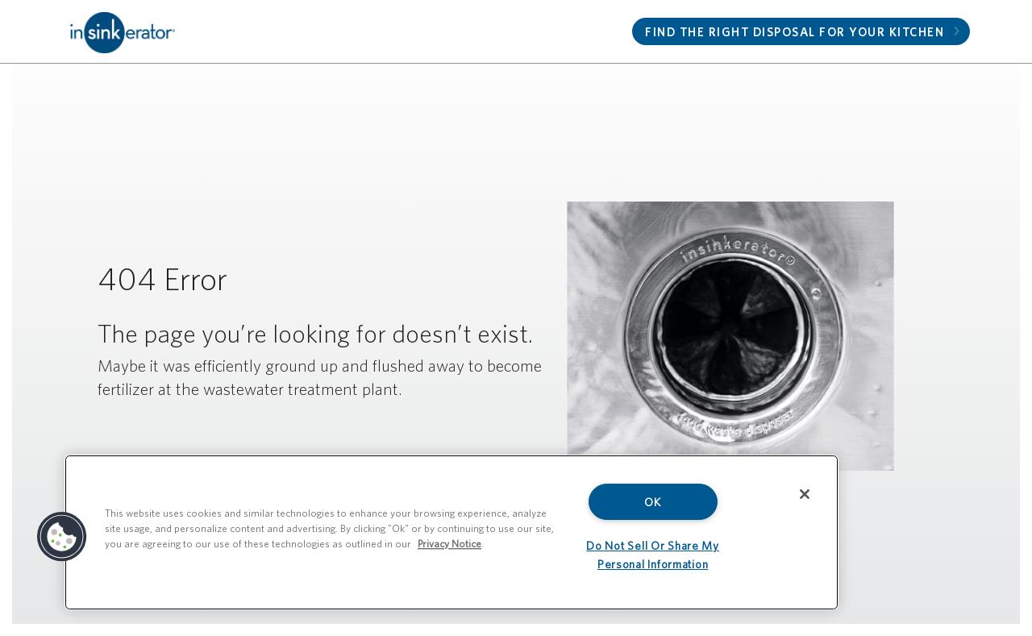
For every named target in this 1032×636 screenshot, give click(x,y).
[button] (62, 537)
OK (652, 502)
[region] (451, 532)
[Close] (804, 494)
